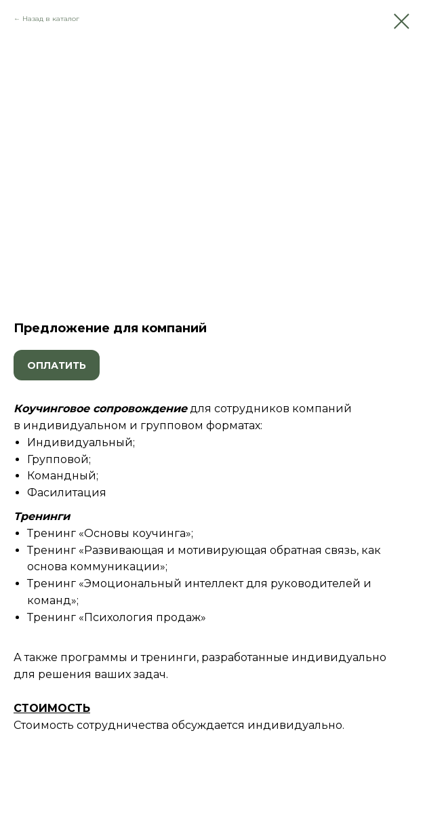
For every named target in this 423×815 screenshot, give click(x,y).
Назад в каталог (50, 18)
